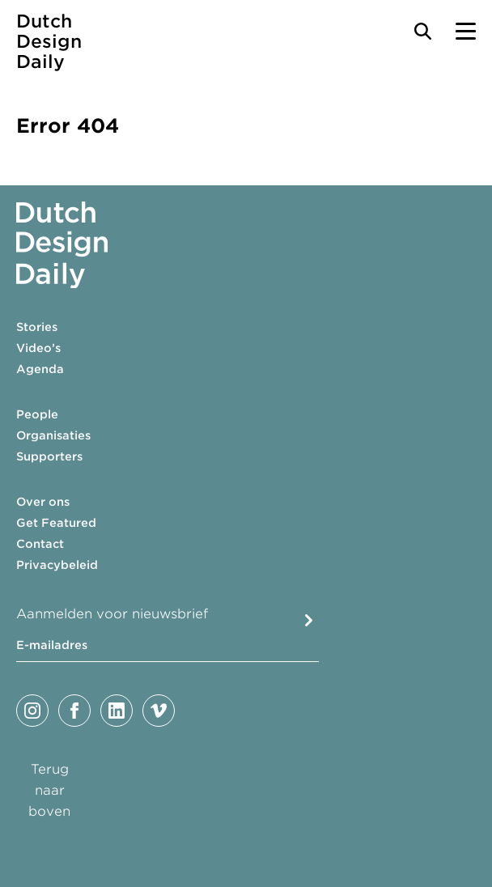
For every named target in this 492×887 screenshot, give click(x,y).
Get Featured (56, 522)
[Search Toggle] (422, 31)
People (37, 414)
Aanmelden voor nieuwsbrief (112, 614)
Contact (40, 543)
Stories (36, 326)
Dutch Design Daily (49, 41)
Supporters (49, 456)
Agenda (40, 369)
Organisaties (53, 435)
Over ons (43, 501)
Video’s (38, 348)
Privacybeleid (57, 564)
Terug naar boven (49, 790)
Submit (309, 620)
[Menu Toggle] (466, 31)
